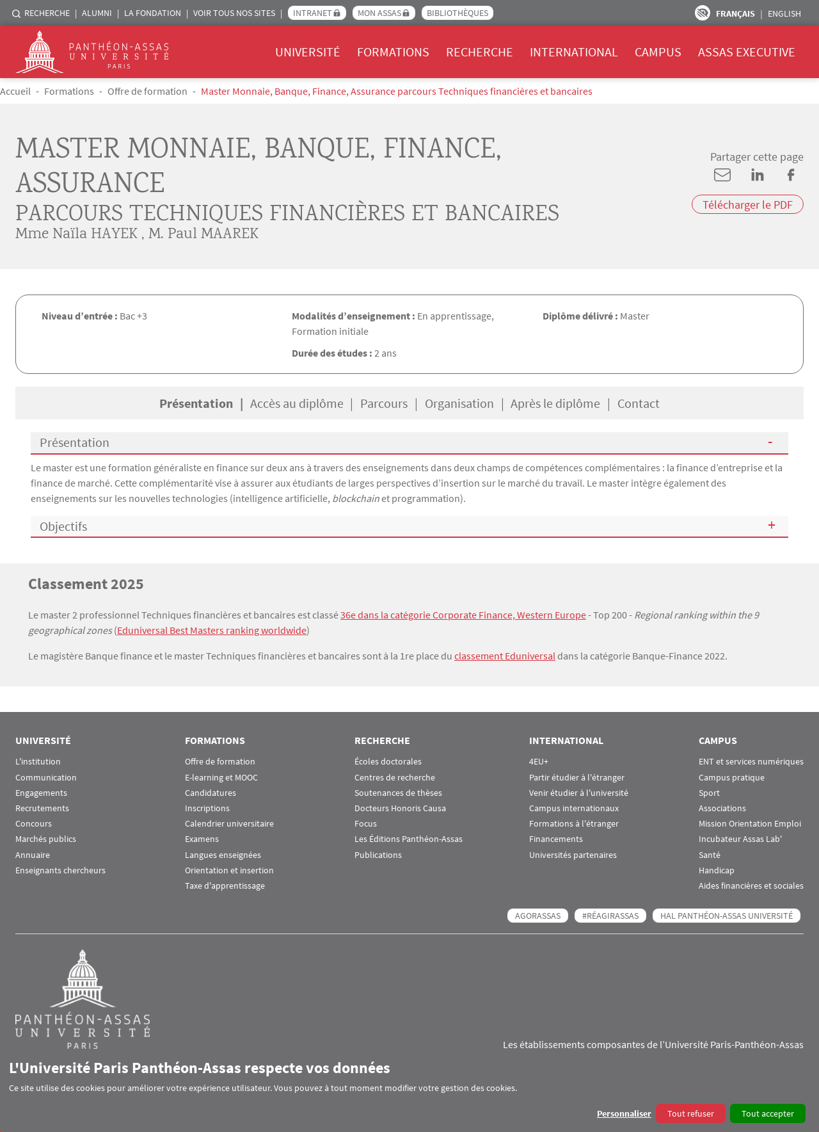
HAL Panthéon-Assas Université (726, 915)
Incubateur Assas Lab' (740, 839)
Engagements (41, 793)
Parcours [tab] (384, 403)
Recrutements (42, 808)
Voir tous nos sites (234, 13)
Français (735, 13)
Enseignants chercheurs (60, 870)
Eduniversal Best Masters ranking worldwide (211, 630)
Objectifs (63, 526)
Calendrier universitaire (229, 823)
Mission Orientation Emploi (750, 823)
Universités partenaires (573, 855)
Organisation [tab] (459, 403)
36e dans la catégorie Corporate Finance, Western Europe (463, 614)
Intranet (312, 12)
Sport (709, 793)
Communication (46, 777)
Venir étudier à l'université (578, 793)
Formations (393, 52)
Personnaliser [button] (624, 1113)
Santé (709, 855)
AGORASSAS (538, 915)
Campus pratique (732, 777)
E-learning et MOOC (221, 777)
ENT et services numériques (751, 761)
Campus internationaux (574, 808)
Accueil (15, 91)
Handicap (717, 870)
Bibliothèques (457, 12)
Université (307, 52)
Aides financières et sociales (751, 885)
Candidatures (210, 793)
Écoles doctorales (388, 761)
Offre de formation (147, 91)
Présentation (74, 442)
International (574, 52)
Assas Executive (746, 52)
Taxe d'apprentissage (225, 885)
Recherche (47, 13)
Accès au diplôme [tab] (297, 403)
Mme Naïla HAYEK (76, 235)
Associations (722, 808)
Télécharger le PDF (748, 204)
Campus (658, 52)
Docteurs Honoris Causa (400, 808)
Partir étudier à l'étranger (576, 777)
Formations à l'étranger (574, 823)
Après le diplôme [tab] (555, 403)
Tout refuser (690, 1113)
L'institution (38, 761)
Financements (556, 839)
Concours (33, 823)
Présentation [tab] (196, 403)
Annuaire (32, 855)
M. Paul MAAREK (203, 235)
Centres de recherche (394, 777)
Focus (365, 823)
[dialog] (409, 1090)
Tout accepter (768, 1113)
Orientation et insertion (229, 870)
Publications (378, 855)
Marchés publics (45, 839)
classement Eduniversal (504, 655)
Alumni (97, 13)
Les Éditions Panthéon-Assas (408, 839)
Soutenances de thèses (398, 793)
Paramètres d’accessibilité (702, 12)
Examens (202, 839)
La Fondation (152, 13)
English (784, 13)
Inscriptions (207, 808)
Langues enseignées (223, 855)
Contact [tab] (638, 403)
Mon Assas (379, 12)
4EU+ (538, 761)
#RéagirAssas (610, 915)
